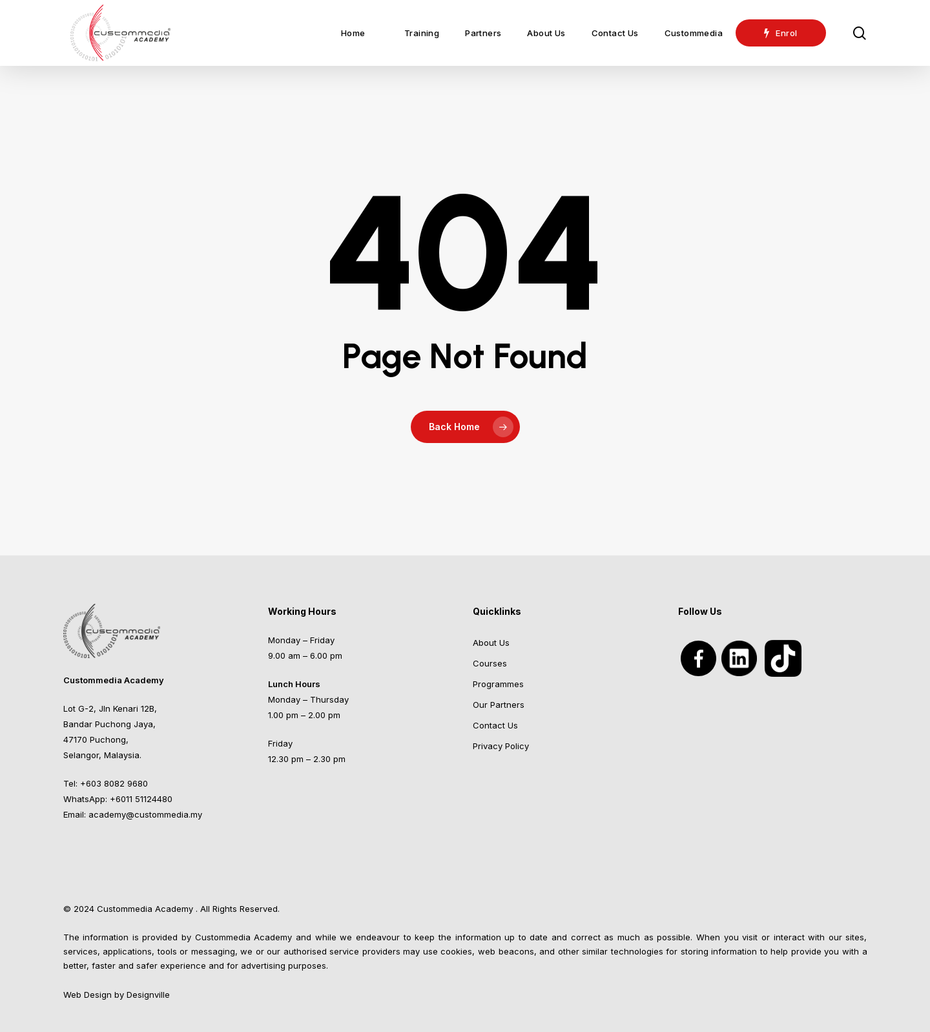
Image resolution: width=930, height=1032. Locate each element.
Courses (490, 663)
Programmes (498, 684)
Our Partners (498, 704)
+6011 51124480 (141, 799)
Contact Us (495, 725)
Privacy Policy (501, 746)
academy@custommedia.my (145, 814)
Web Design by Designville (116, 994)
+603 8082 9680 (114, 783)
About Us (491, 642)
